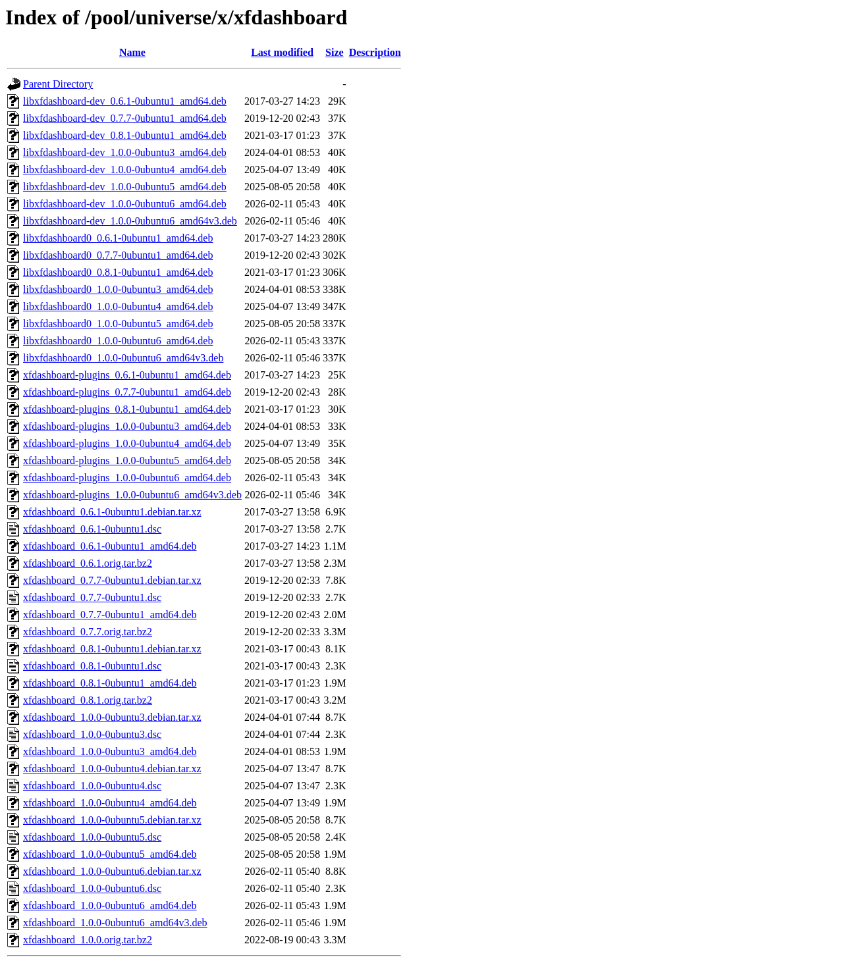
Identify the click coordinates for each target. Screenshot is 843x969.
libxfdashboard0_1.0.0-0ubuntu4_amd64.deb (118, 306)
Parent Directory (58, 84)
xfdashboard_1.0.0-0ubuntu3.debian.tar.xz (112, 717)
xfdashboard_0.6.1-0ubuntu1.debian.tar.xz (112, 511)
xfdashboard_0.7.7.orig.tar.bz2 (87, 631)
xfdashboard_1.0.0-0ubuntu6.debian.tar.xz (112, 871)
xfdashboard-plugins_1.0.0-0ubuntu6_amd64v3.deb (132, 494)
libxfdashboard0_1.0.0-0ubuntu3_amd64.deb (118, 289)
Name (132, 52)
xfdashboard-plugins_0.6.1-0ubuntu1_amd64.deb (127, 374)
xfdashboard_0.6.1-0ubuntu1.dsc (92, 529)
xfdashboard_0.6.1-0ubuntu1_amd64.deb (110, 546)
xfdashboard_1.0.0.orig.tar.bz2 (87, 939)
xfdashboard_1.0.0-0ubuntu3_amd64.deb (110, 751)
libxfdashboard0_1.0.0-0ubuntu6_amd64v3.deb (123, 357)
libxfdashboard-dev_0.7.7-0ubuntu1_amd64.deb (125, 118)
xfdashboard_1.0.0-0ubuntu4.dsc (92, 785)
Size (334, 52)
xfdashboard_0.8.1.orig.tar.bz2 (87, 700)
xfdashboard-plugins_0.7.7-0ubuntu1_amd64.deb (127, 392)
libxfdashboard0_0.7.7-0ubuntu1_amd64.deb (118, 255)
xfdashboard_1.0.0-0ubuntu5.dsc (92, 837)
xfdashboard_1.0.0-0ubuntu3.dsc (92, 734)
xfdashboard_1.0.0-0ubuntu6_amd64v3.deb (115, 922)
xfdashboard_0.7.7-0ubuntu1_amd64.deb (110, 614)
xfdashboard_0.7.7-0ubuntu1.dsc (92, 597)
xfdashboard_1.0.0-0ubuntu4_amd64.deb (110, 802)
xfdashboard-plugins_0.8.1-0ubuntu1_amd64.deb (127, 409)
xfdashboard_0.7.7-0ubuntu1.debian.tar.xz (112, 580)
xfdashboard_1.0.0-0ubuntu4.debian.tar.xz (112, 768)
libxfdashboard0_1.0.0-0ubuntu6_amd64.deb (118, 340)
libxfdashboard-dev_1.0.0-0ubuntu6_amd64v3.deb (130, 220)
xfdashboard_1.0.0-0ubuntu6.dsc (92, 888)
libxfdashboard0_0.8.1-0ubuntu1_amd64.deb (118, 272)
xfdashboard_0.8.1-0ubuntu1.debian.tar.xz (112, 648)
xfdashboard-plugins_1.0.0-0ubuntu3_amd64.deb (127, 426)
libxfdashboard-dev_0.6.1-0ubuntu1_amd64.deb (125, 101)
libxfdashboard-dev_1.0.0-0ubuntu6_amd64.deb (125, 203)
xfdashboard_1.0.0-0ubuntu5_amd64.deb (110, 854)
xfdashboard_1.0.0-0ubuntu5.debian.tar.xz (112, 819)
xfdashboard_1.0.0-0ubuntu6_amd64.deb (110, 905)
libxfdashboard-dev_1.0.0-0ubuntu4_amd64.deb (125, 169)
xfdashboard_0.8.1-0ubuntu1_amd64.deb (110, 683)
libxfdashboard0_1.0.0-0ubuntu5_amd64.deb (118, 323)
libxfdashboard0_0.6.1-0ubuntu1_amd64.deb (118, 238)
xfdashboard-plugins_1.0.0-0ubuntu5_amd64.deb (127, 460)
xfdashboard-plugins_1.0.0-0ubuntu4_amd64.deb (127, 443)
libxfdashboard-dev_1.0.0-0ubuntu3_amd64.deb (125, 152)
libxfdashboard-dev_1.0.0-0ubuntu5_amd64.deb (125, 186)
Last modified (282, 52)
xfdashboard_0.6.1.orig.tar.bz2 (87, 563)
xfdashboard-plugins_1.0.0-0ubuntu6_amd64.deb (127, 477)
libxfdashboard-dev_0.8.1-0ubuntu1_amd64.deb (125, 135)
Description (375, 52)
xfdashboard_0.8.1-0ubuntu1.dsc (92, 665)
